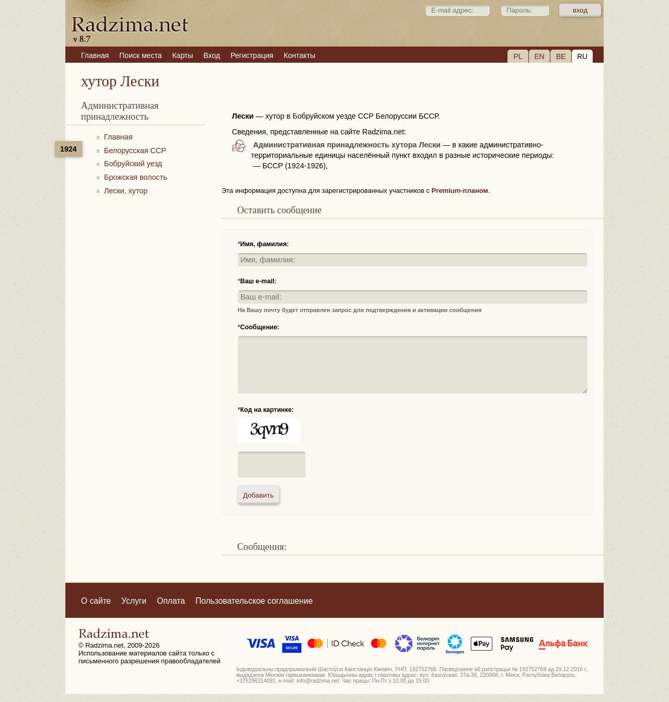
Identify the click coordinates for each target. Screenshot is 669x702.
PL (517, 56)
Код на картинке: (267, 409)
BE (561, 56)
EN (539, 56)
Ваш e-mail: (258, 281)
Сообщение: (260, 327)
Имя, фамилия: (264, 244)
